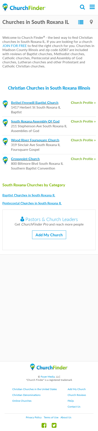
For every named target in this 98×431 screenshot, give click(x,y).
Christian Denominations (26, 395)
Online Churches (21, 400)
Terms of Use (51, 417)
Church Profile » (83, 102)
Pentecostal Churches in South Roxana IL (32, 203)
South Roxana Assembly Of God (35, 121)
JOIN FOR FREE (14, 46)
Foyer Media (48, 376)
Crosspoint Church (25, 159)
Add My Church (49, 234)
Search (82, 7)
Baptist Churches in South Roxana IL (28, 195)
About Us (66, 417)
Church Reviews (77, 395)
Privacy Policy (34, 417)
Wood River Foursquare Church (35, 140)
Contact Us (74, 406)
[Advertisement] (49, 308)
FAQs (71, 400)
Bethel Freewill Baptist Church (34, 102)
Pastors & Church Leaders (49, 219)
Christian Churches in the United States (34, 389)
